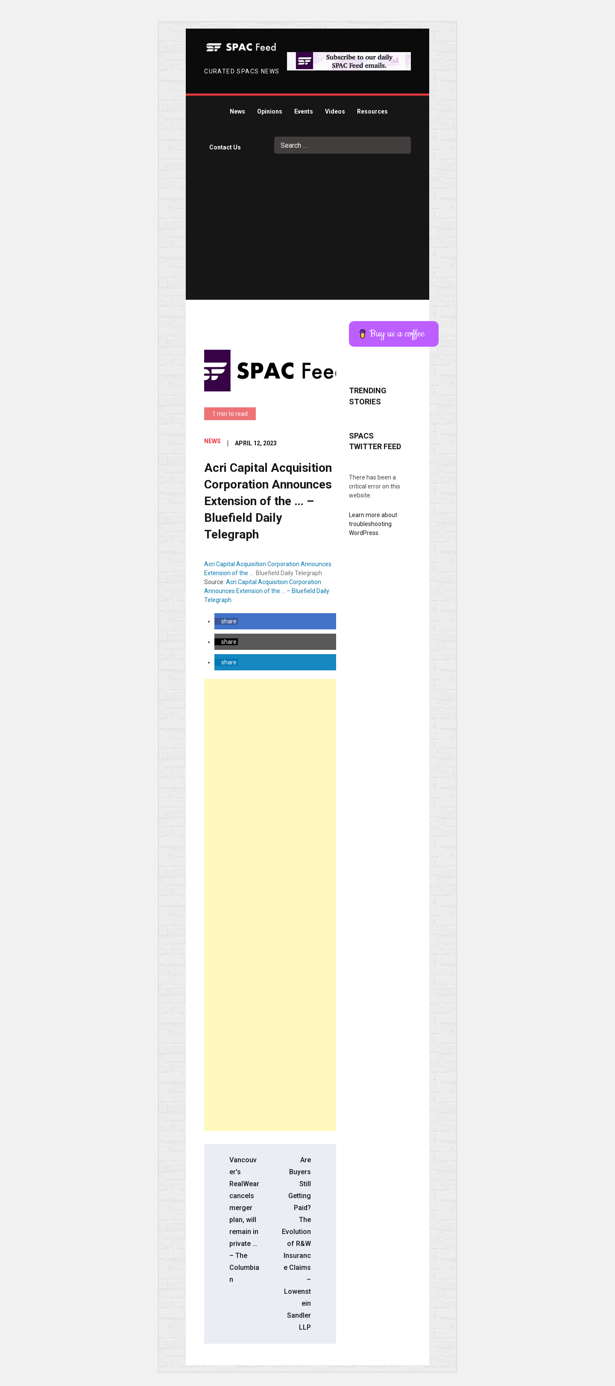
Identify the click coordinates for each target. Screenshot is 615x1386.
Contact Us (225, 147)
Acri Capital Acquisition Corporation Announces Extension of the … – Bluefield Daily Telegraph (266, 591)
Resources (372, 111)
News (237, 111)
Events (303, 111)
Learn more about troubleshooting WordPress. (373, 524)
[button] (226, 621)
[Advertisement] (308, 235)
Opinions (269, 111)
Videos (335, 111)
